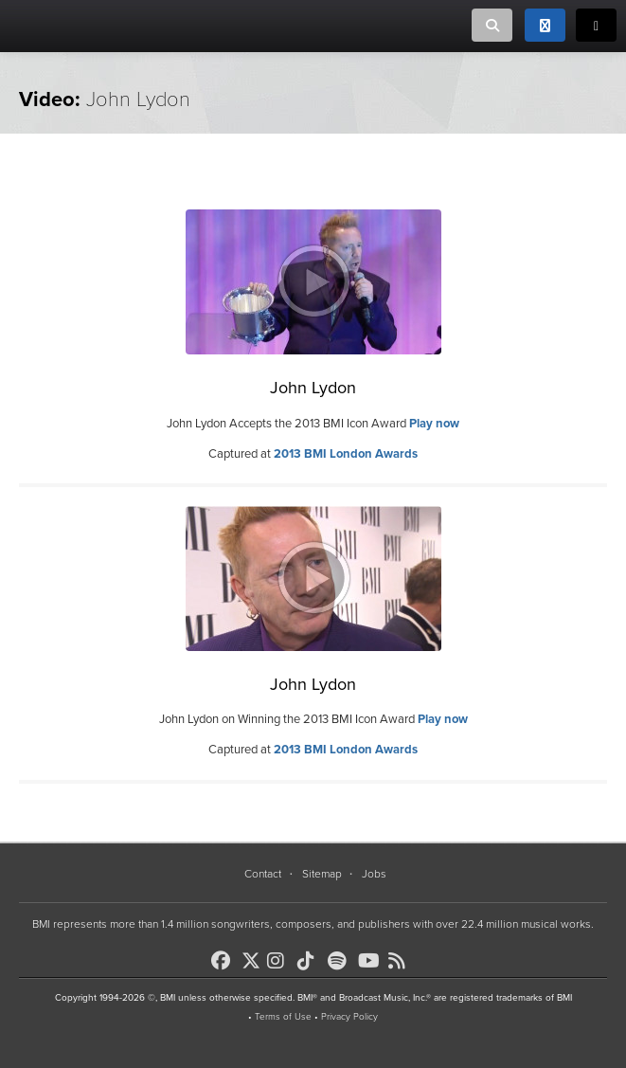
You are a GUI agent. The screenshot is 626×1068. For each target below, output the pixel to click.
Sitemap (322, 873)
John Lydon (313, 387)
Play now (434, 423)
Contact (262, 873)
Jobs (374, 873)
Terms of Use (283, 1017)
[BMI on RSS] (401, 961)
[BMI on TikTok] (310, 961)
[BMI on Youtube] (371, 961)
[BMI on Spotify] (341, 961)
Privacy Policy (349, 1017)
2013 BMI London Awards (346, 454)
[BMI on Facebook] (224, 961)
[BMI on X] (252, 956)
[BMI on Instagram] (280, 961)
